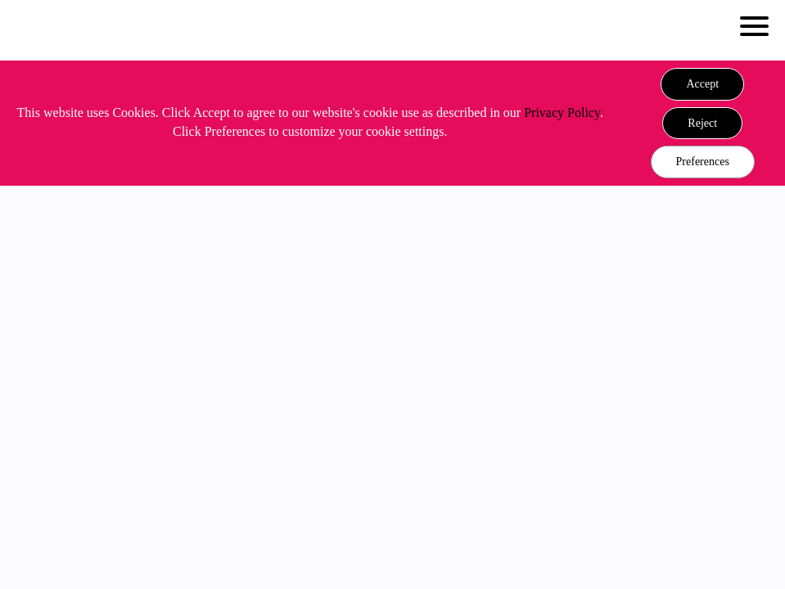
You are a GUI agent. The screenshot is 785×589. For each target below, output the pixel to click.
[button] (702, 84)
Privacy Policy (562, 112)
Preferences (702, 161)
